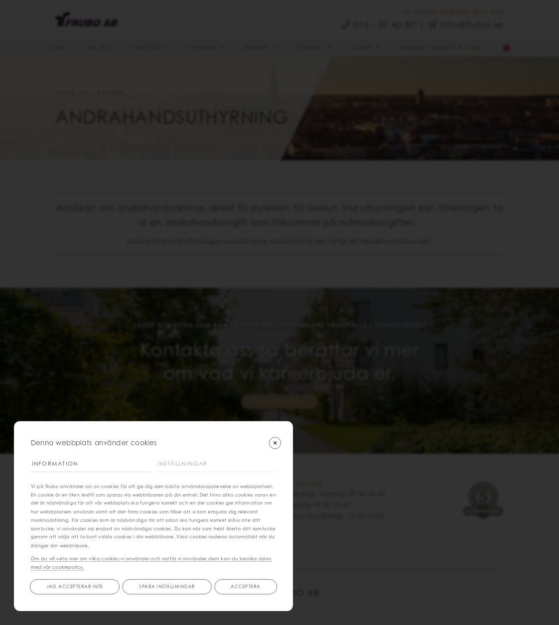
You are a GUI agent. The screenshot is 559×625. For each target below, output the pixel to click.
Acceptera (245, 586)
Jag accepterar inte (74, 586)
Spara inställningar (167, 586)
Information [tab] (55, 463)
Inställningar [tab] (182, 463)
